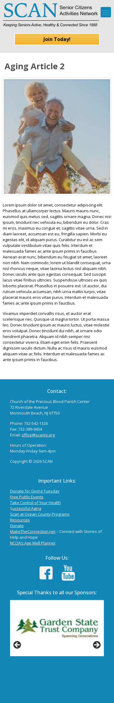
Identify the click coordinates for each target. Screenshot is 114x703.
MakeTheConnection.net (32, 531)
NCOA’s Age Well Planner (33, 543)
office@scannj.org (38, 435)
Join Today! (57, 39)
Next (96, 645)
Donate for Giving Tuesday (35, 491)
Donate (17, 525)
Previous (17, 645)
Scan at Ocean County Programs (40, 514)
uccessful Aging (26, 508)
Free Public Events (26, 497)
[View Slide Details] (57, 628)
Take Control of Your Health (35, 502)
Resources (20, 520)
